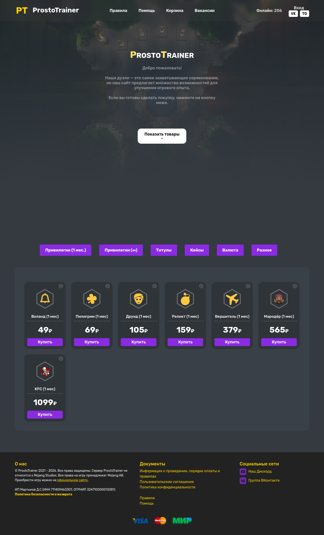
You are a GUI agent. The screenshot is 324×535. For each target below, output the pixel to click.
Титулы (164, 250)
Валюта (230, 250)
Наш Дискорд (256, 471)
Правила (118, 10)
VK (293, 13)
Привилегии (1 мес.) (65, 250)
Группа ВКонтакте (260, 480)
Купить (45, 342)
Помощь (147, 10)
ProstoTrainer (47, 10)
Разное (264, 250)
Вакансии (204, 10)
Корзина (174, 10)
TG (304, 13)
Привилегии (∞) (121, 250)
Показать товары (162, 136)
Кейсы (197, 250)
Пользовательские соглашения (167, 482)
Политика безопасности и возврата (43, 494)
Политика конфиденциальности (167, 487)
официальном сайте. (72, 480)
